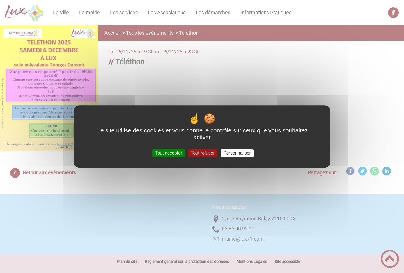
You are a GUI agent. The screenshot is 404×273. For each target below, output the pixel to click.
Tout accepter (168, 153)
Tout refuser (202, 153)
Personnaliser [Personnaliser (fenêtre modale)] (237, 153)
